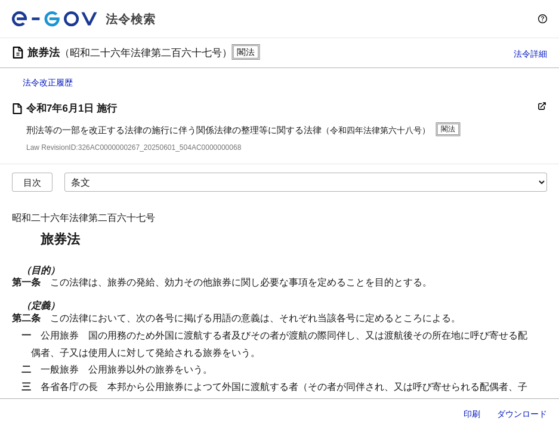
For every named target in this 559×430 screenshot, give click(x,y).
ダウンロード (522, 414)
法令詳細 (530, 54)
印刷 (472, 414)
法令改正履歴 (48, 82)
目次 (32, 182)
